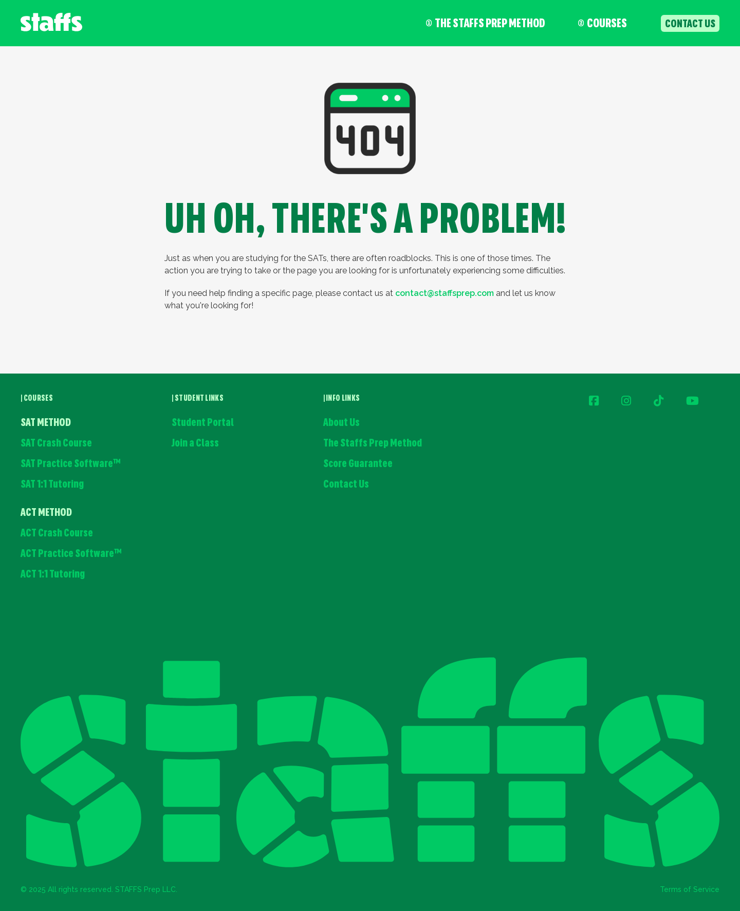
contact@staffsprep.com (444, 293)
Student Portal (203, 423)
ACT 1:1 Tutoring (53, 575)
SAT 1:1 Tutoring (52, 485)
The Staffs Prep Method (485, 24)
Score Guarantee (358, 464)
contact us (690, 24)
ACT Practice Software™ (71, 554)
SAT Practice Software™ (71, 464)
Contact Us (346, 485)
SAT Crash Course (56, 444)
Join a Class (195, 444)
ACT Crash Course (57, 534)
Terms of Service (689, 889)
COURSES (602, 24)
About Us (341, 423)
